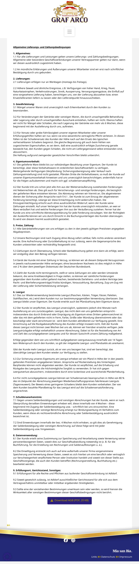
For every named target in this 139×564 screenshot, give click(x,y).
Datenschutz (108, 556)
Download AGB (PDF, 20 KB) (70, 500)
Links (94, 556)
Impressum (125, 556)
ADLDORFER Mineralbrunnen (27, 525)
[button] (69, 31)
